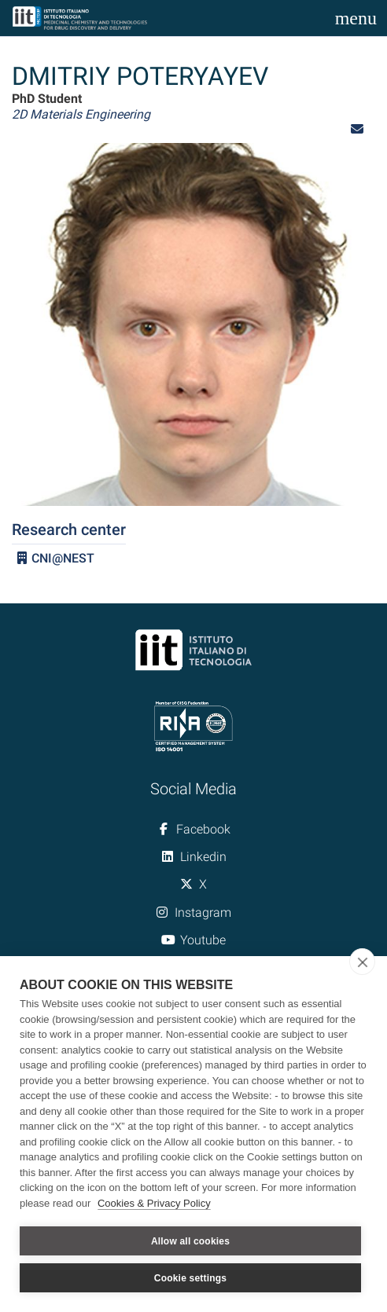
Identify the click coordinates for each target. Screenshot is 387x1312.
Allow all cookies (190, 1241)
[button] (357, 129)
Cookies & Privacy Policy (154, 1203)
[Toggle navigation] (356, 18)
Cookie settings (190, 1278)
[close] (362, 961)
